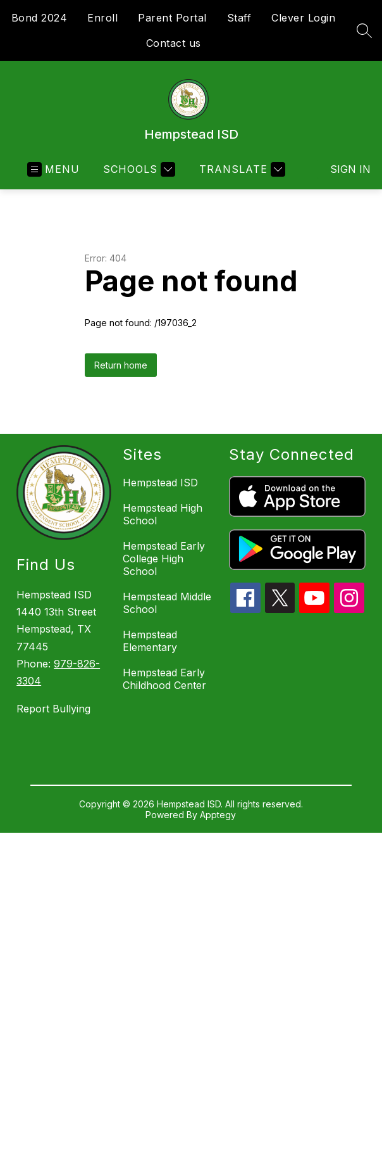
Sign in (342, 169)
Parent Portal (172, 17)
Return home (120, 365)
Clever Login (303, 17)
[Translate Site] (240, 169)
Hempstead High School (162, 514)
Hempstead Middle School (167, 603)
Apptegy (218, 814)
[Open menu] (53, 169)
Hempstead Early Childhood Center (164, 679)
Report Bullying (53, 708)
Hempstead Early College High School (164, 559)
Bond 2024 (39, 17)
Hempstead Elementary (150, 641)
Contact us (173, 43)
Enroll (102, 17)
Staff (239, 17)
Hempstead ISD (160, 482)
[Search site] (364, 30)
